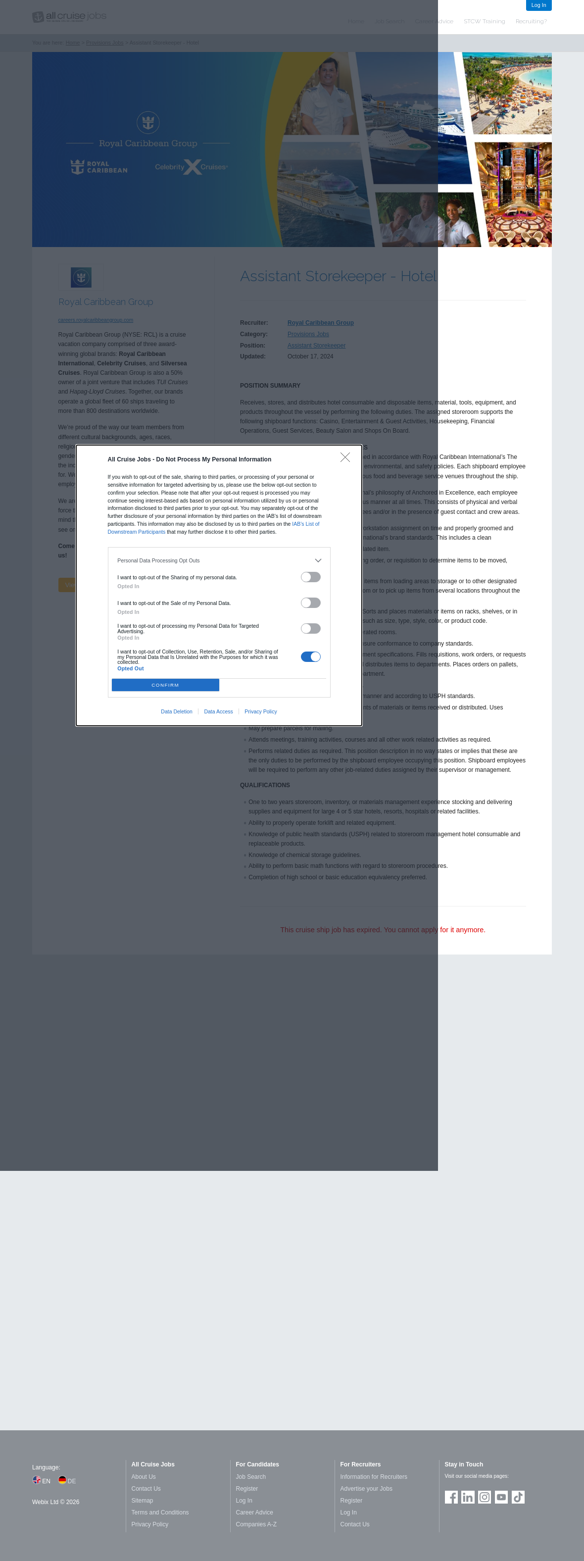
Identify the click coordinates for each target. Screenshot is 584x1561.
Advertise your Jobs (366, 1488)
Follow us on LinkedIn (467, 1497)
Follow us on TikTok (518, 1497)
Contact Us (146, 1488)
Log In (539, 5)
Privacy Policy (260, 711)
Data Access (218, 711)
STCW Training (484, 21)
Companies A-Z (256, 1524)
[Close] (348, 460)
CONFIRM (165, 685)
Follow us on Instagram (484, 1497)
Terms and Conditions (160, 1512)
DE (72, 1481)
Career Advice (254, 1512)
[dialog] (219, 585)
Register (247, 1488)
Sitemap (142, 1500)
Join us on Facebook (451, 1497)
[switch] (311, 577)
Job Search (251, 1476)
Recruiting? (531, 21)
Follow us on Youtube (501, 1497)
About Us (144, 1476)
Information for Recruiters (374, 1476)
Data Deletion (177, 711)
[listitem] (219, 561)
